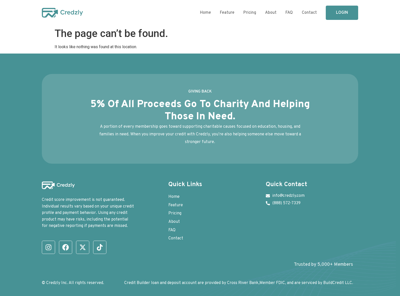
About (271, 12)
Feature (227, 12)
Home (205, 12)
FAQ (289, 12)
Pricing (249, 12)
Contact (309, 12)
